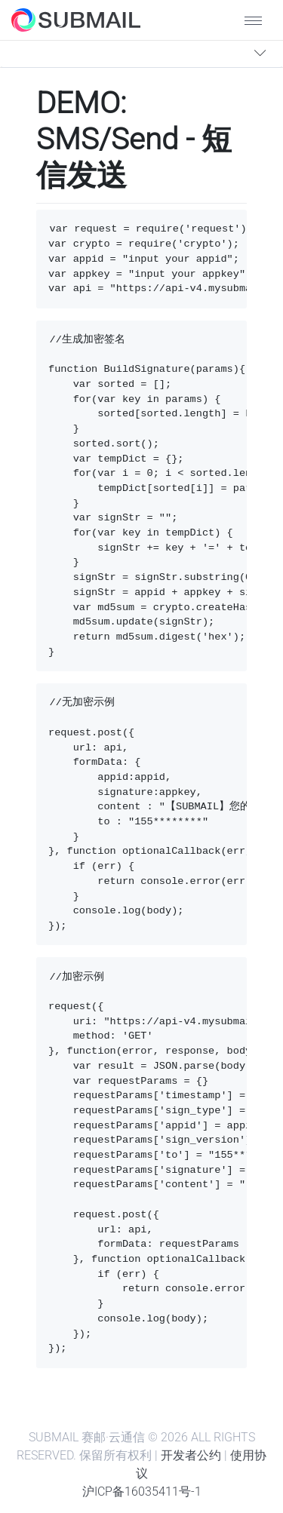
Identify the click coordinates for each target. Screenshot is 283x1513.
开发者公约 (191, 1455)
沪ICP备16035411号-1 (141, 1491)
